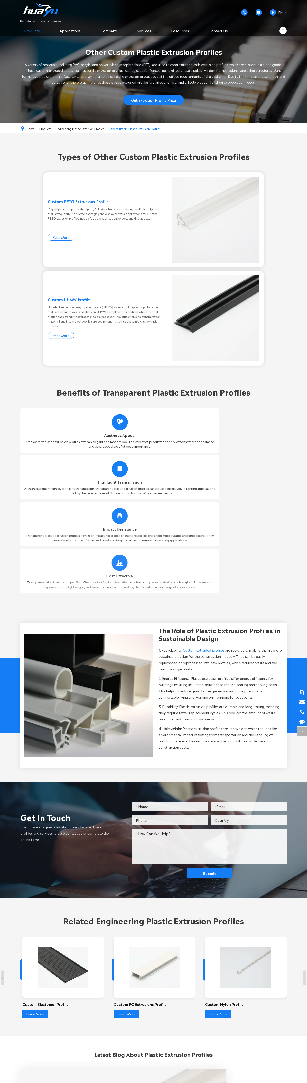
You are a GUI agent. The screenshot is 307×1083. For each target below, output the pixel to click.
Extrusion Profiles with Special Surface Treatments (59, 1015)
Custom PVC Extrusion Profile (43, 996)
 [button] (2, 752)
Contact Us (218, 30)
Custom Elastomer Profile (47, 776)
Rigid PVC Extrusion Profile (135, 996)
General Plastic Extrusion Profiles (45, 1002)
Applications (70, 30)
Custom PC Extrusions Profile (142, 776)
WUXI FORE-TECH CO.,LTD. (61, 1077)
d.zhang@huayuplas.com (256, 1024)
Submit (213, 645)
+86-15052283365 (252, 1006)
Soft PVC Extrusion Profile (134, 1002)
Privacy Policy (276, 1077)
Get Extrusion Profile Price (153, 102)
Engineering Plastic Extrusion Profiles (80, 129)
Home (31, 129)
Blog (193, 1021)
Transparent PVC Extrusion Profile (141, 1009)
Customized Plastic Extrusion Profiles (48, 1021)
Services (144, 30)
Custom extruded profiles (207, 422)
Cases (194, 1015)
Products (32, 30)
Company (109, 30)
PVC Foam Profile (128, 1015)
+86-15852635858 (252, 1001)
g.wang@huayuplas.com (256, 1019)
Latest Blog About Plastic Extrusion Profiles (153, 837)
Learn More (35, 786)
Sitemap (248, 1077)
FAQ (193, 1009)
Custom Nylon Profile (226, 776)
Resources (180, 30)
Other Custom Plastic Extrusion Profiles (135, 129)
